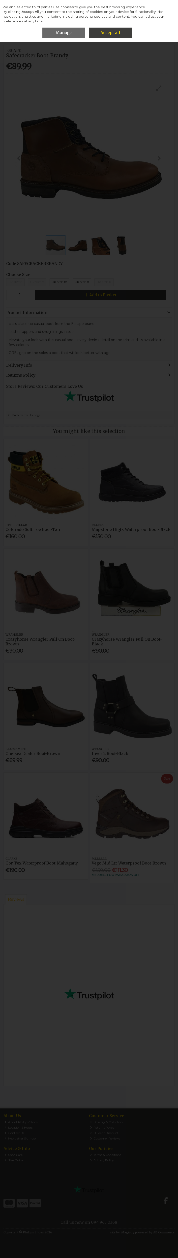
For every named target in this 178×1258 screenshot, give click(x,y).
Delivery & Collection (106, 1122)
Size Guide (13, 1160)
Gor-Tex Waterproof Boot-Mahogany (41, 863)
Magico (126, 1232)
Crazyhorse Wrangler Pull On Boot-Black (127, 641)
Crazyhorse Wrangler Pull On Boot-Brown (40, 641)
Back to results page (26, 415)
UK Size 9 (37, 282)
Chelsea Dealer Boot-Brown (32, 753)
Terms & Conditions (105, 1155)
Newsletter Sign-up (20, 1138)
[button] (159, 88)
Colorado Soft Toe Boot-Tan (32, 529)
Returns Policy (102, 1127)
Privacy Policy (102, 1160)
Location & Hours (18, 1127)
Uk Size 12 (104, 282)
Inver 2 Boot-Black (110, 753)
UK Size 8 (15, 282)
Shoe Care (13, 1155)
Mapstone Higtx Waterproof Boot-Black (131, 529)
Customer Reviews (105, 1138)
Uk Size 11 (82, 282)
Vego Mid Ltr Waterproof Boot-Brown (129, 863)
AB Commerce (164, 1232)
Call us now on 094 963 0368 (88, 1222)
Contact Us (14, 1133)
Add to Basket (101, 294)
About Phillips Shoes (20, 1122)
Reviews (16, 899)
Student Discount (104, 1133)
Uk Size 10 (59, 282)
